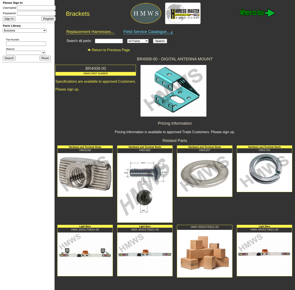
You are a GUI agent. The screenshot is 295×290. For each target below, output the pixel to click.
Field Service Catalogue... (148, 31)
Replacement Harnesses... (90, 31)
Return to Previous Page (108, 50)
